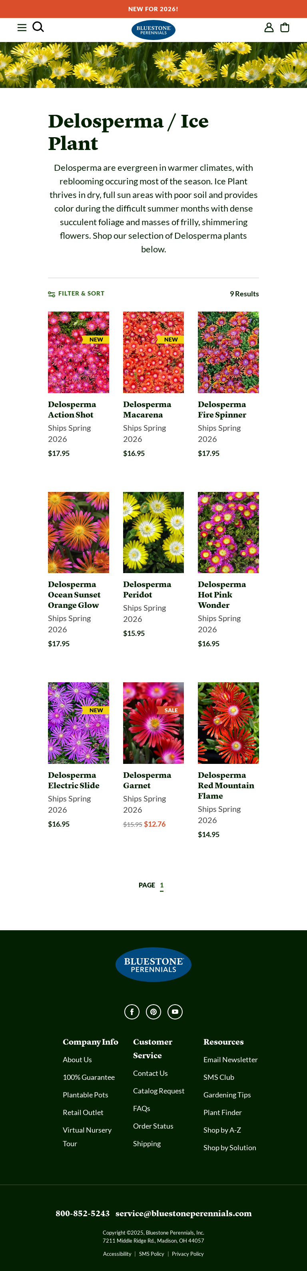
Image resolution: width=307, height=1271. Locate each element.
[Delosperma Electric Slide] (78, 780)
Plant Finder (222, 1112)
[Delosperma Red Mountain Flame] (228, 785)
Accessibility (117, 1254)
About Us (77, 1059)
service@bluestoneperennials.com (184, 1213)
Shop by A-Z (222, 1129)
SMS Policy (151, 1254)
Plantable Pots (85, 1094)
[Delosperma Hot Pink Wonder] (228, 594)
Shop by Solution (229, 1147)
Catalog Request (159, 1090)
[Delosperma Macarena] (153, 409)
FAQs (141, 1108)
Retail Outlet (83, 1112)
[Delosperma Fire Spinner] (228, 409)
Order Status (153, 1125)
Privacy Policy (188, 1254)
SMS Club (218, 1077)
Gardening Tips (227, 1094)
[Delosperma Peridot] (153, 589)
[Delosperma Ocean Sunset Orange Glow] (78, 594)
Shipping (147, 1143)
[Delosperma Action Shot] (78, 409)
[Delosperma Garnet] (153, 780)
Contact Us (150, 1073)
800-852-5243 (83, 1213)
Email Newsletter (230, 1059)
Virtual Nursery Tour (87, 1136)
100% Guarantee (89, 1077)
